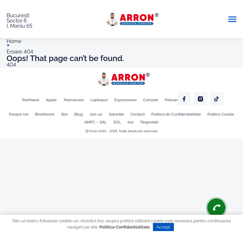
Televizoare (73, 100)
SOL (117, 122)
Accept (164, 227)
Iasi (130, 122)
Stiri (64, 114)
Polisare (172, 100)
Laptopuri (99, 100)
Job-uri (95, 114)
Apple (51, 100)
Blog (78, 114)
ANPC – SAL (95, 122)
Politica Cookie (220, 114)
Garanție (116, 114)
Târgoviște (149, 122)
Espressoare (125, 100)
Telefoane (30, 100)
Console (150, 100)
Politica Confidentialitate (125, 227)
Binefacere (45, 114)
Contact (138, 114)
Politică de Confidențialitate (176, 114)
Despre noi (18, 114)
